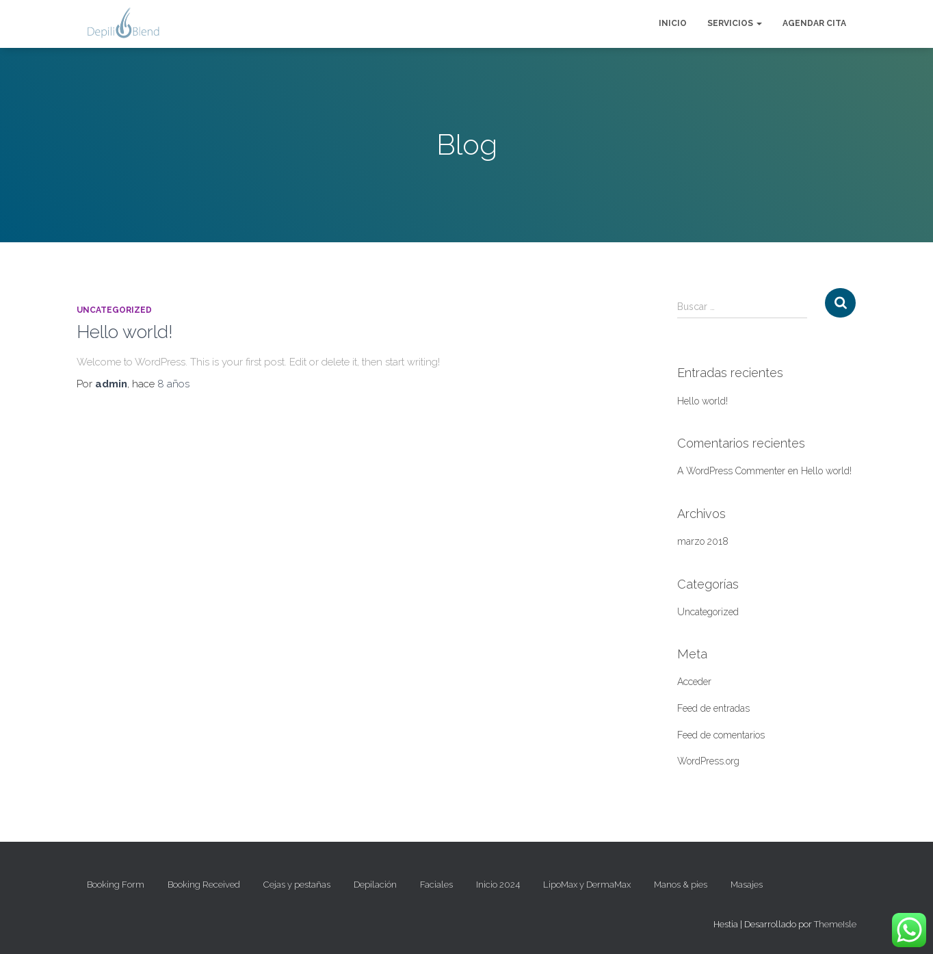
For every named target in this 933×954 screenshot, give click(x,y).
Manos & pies (680, 884)
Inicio (673, 23)
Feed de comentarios (721, 735)
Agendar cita (814, 23)
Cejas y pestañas (296, 884)
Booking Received (204, 884)
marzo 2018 (702, 541)
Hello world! (125, 332)
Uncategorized (114, 310)
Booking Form (115, 884)
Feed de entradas (713, 708)
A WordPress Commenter (731, 470)
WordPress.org (708, 761)
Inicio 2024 (498, 884)
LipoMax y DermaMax (587, 884)
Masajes (747, 884)
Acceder (694, 681)
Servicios (734, 23)
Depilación (375, 884)
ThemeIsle (835, 924)
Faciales (436, 884)
